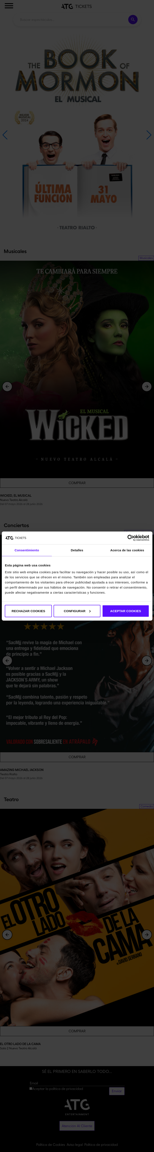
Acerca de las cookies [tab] (127, 550)
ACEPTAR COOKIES (125, 611)
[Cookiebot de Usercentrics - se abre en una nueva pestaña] (130, 538)
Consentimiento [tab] (26, 550)
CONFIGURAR (77, 611)
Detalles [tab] (77, 550)
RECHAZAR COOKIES (28, 611)
